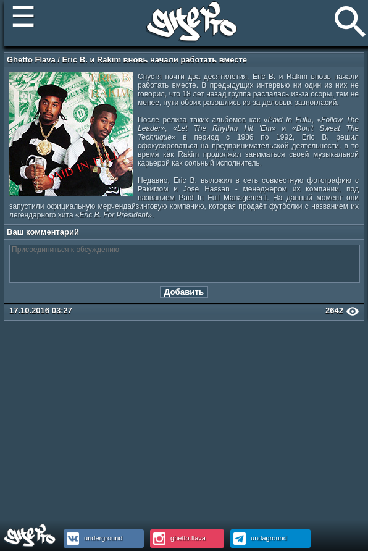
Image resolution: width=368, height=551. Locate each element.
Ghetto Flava (31, 59)
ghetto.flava (178, 538)
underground (93, 538)
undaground (258, 538)
